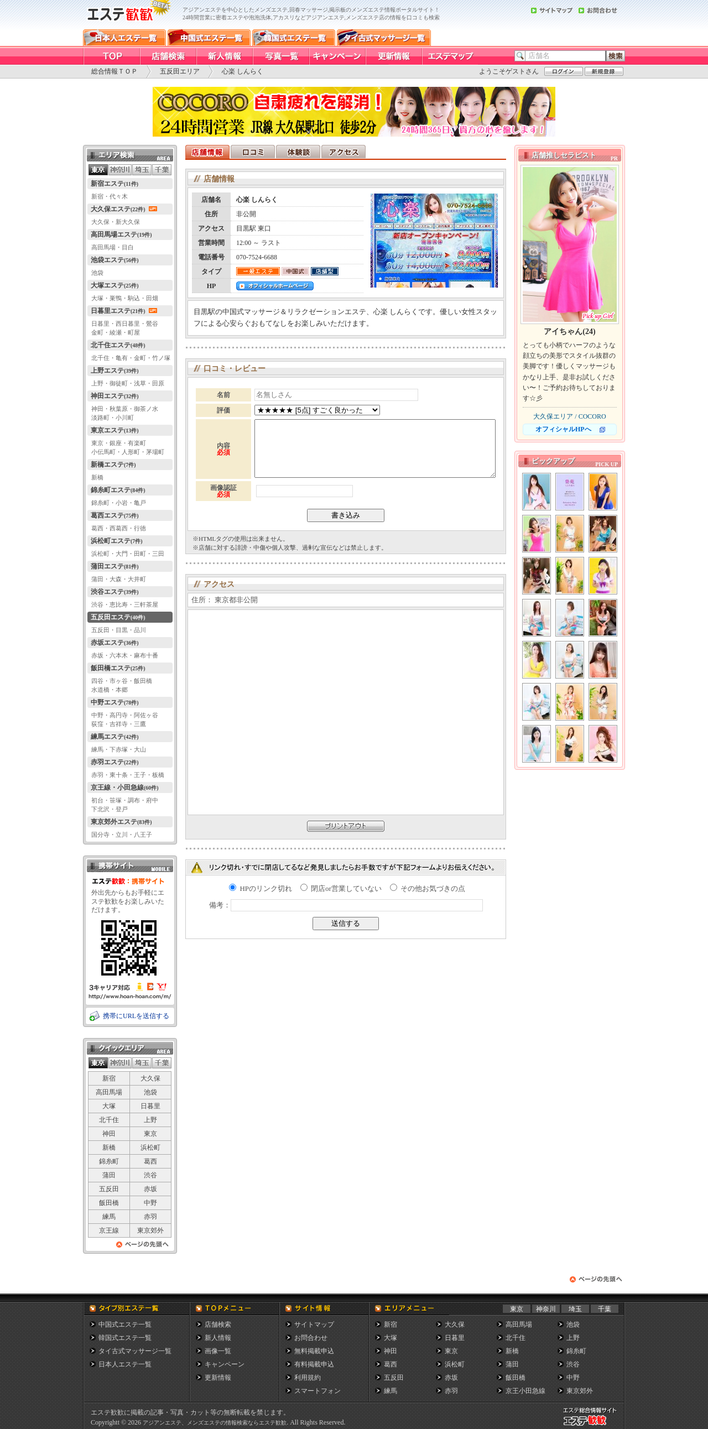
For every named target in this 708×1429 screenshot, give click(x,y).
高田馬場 (109, 1092)
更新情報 (218, 1377)
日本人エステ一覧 (125, 1364)
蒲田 (109, 1175)
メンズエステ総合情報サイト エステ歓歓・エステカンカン (592, 1425)
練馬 (109, 1217)
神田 (109, 1134)
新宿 (109, 1078)
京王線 (109, 1230)
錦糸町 (109, 1161)
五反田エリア (180, 71)
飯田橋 (109, 1203)
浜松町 (150, 1147)
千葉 (604, 1309)
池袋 (150, 1092)
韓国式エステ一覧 (125, 1338)
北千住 (109, 1120)
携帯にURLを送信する (136, 1016)
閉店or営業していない (341, 888)
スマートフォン (317, 1391)
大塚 (109, 1106)
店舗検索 (218, 1324)
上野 (150, 1120)
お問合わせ (310, 1338)
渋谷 (150, 1175)
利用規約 (307, 1377)
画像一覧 (218, 1351)
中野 (150, 1203)
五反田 (109, 1189)
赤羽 (150, 1217)
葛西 (150, 1161)
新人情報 (218, 1338)
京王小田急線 (525, 1391)
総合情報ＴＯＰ (114, 71)
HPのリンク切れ (260, 888)
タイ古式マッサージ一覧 (134, 1351)
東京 (150, 1134)
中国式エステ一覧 (125, 1324)
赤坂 (150, 1189)
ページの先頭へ (142, 1247)
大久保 (150, 1078)
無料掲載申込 (314, 1351)
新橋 (109, 1147)
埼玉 (575, 1309)
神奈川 (546, 1309)
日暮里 (150, 1106)
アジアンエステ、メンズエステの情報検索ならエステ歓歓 (215, 1423)
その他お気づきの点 (427, 888)
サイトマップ (314, 1324)
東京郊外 (150, 1230)
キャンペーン (224, 1364)
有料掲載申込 (314, 1364)
